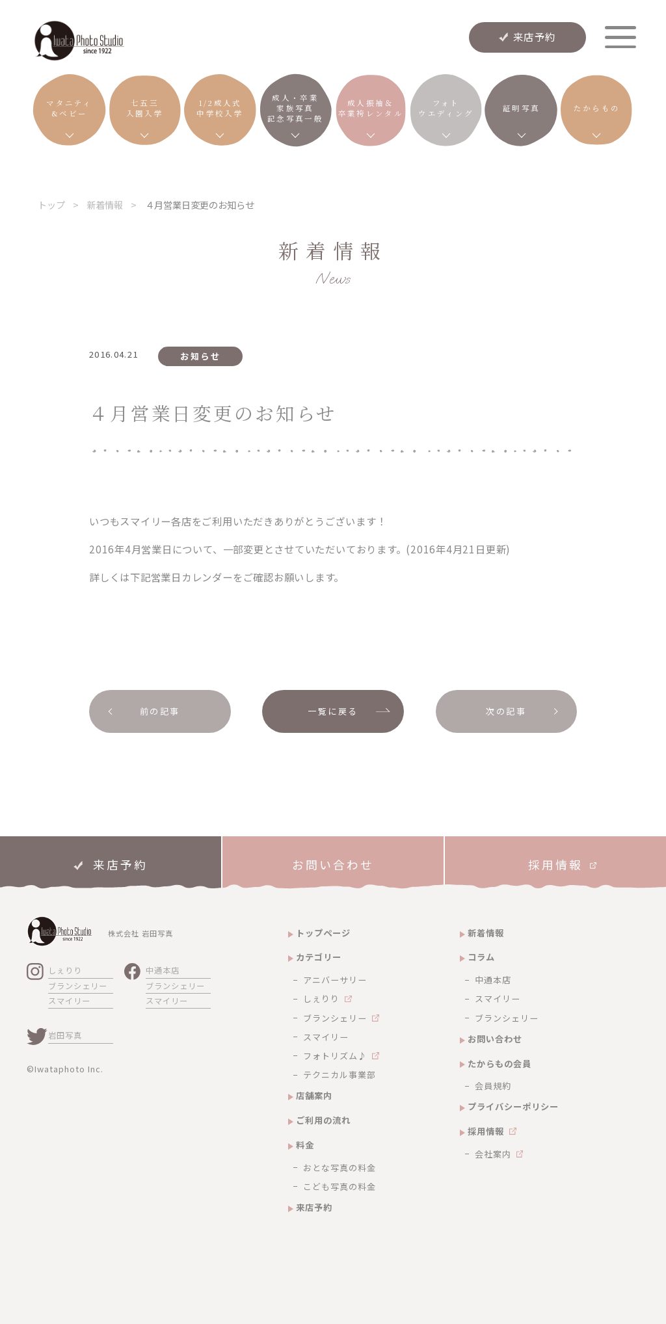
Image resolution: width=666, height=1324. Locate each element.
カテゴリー (318, 957)
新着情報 (105, 204)
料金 (305, 1145)
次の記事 (506, 711)
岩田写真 (65, 1035)
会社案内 (493, 1154)
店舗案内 (314, 1095)
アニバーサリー (335, 979)
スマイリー (69, 1001)
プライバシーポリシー (513, 1106)
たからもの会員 (499, 1063)
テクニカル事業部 (339, 1074)
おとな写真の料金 (339, 1167)
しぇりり (65, 970)
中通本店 (163, 970)
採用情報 (486, 1131)
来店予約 (534, 36)
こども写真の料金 (339, 1186)
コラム (481, 957)
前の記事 (160, 711)
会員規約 (493, 1085)
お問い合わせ (495, 1039)
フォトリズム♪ (335, 1056)
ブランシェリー (77, 986)
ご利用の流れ (323, 1120)
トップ (51, 204)
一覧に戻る (333, 711)
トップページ (323, 933)
